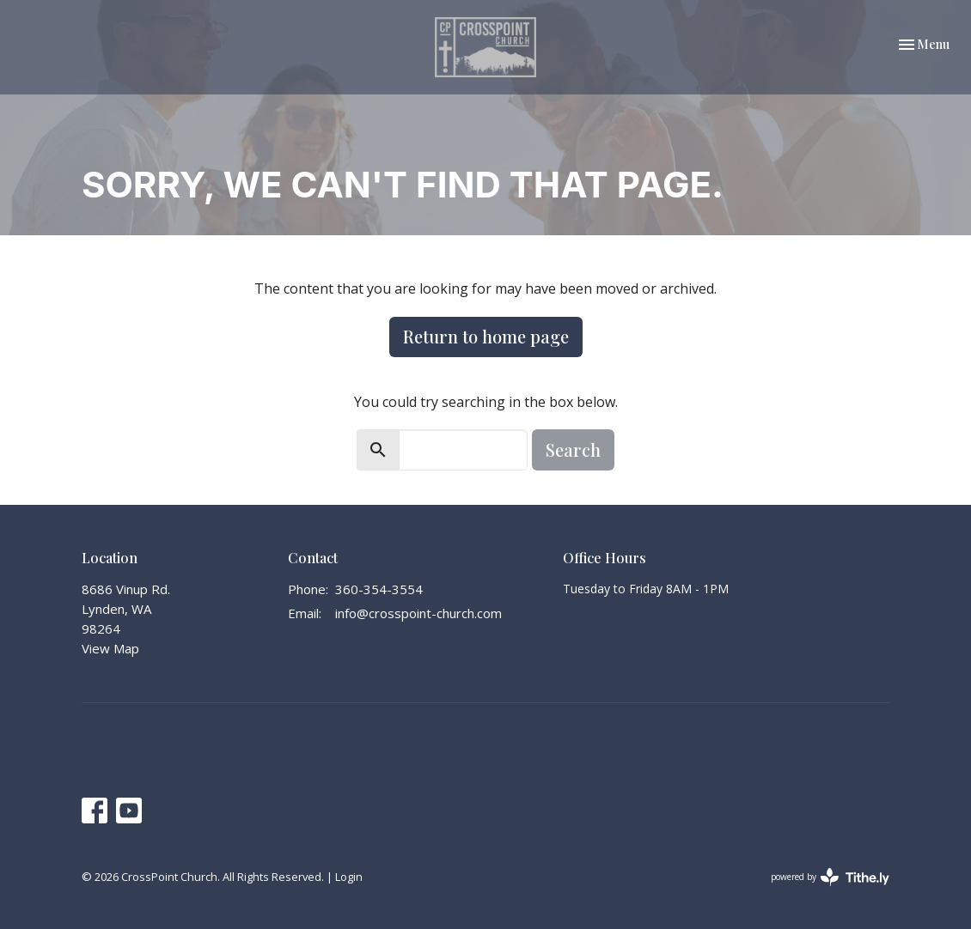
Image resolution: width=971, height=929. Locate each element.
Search (573, 449)
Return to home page (486, 336)
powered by (830, 877)
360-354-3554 (379, 589)
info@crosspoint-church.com (418, 613)
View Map (110, 648)
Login (349, 876)
